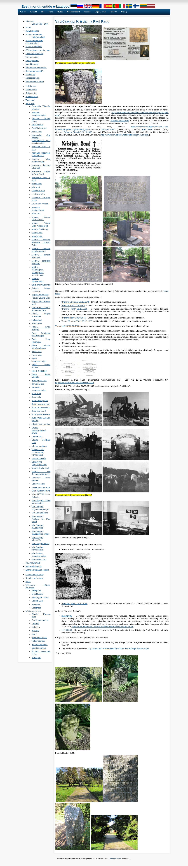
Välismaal (36, 608)
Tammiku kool (38, 384)
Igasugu (35, 630)
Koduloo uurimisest (34, 578)
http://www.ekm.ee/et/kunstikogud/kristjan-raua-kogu (125, 135)
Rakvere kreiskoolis (119, 120)
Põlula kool (37, 320)
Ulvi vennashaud (39, 446)
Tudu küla (36, 397)
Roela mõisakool (39, 371)
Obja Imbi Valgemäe (41, 285)
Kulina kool (37, 184)
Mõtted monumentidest (36, 67)
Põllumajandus (38, 641)
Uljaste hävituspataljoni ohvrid (39, 430)
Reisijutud (36, 590)
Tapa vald (30, 100)
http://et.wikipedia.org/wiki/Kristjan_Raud (149, 127)
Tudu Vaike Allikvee (41, 414)
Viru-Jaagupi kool (40, 513)
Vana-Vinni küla (39, 458)
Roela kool (37, 351)
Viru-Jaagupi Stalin (40, 543)
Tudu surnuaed (39, 411)
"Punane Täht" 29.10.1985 (74, 603)
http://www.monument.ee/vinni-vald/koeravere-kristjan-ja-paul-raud (102, 626)
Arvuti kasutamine (40, 620)
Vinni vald (30, 103)
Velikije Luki (37, 601)
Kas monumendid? (34, 71)
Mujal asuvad (100, 12)
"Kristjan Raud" (108, 129)
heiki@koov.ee (115, 858)
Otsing (124, 12)
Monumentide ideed (35, 81)
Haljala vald (31, 86)
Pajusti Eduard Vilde (41, 298)
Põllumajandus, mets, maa (38, 50)
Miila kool (36, 213)
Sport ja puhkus (39, 648)
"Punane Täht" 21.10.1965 (74, 309)
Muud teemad (32, 64)
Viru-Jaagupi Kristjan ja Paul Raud (41, 519)
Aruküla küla (37, 125)
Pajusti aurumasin (40, 294)
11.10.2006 (66, 630)
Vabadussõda (32, 57)
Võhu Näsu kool (39, 559)
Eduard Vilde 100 (40, 24)
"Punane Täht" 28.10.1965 (67, 326)
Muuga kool (37, 233)
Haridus (35, 624)
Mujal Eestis (37, 594)
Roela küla (37, 355)
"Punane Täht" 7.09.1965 (73, 305)
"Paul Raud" (147, 129)
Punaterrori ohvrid (34, 46)
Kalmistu (36, 627)
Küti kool (36, 187)
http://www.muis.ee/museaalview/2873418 (74, 382)
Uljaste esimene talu (41, 424)
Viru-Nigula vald (33, 563)
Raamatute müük (40, 644)
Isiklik (28, 581)
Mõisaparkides (32, 60)
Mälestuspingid (32, 78)
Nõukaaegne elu (33, 611)
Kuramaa (36, 604)
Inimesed (30, 21)
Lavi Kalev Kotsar (40, 204)
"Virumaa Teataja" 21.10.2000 (78, 132)
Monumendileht (73, 12)
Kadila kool (37, 132)
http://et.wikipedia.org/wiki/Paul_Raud (72, 129)
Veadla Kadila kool (40, 468)
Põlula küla (37, 323)
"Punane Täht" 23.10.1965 (73, 318)
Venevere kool (38, 484)
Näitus (60, 12)
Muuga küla (37, 236)
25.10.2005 (66, 616)
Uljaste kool (37, 436)
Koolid (28, 27)
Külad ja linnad (32, 31)
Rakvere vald (32, 96)
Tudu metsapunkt (40, 400)
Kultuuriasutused (39, 637)
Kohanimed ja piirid (34, 574)
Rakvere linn (31, 93)
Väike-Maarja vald (34, 566)
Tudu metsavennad (40, 404)
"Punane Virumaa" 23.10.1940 (75, 302)
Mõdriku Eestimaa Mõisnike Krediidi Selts (41, 242)
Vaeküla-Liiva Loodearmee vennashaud (38, 452)
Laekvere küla (38, 194)
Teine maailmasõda (34, 53)
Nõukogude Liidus (40, 597)
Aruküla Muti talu (39, 128)
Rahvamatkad (38, 37)
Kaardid (87, 12)
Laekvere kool (38, 191)
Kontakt (33, 12)
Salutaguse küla (39, 380)
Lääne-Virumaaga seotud (37, 570)
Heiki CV (113, 12)
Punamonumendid (34, 34)
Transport (36, 657)
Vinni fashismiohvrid (41, 491)
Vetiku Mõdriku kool (41, 487)
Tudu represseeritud (41, 407)
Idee (43, 12)
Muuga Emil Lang (40, 229)
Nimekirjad (30, 74)
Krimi (34, 634)
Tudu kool (36, 393)
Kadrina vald (31, 90)
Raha (51, 12)
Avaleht (23, 12)
